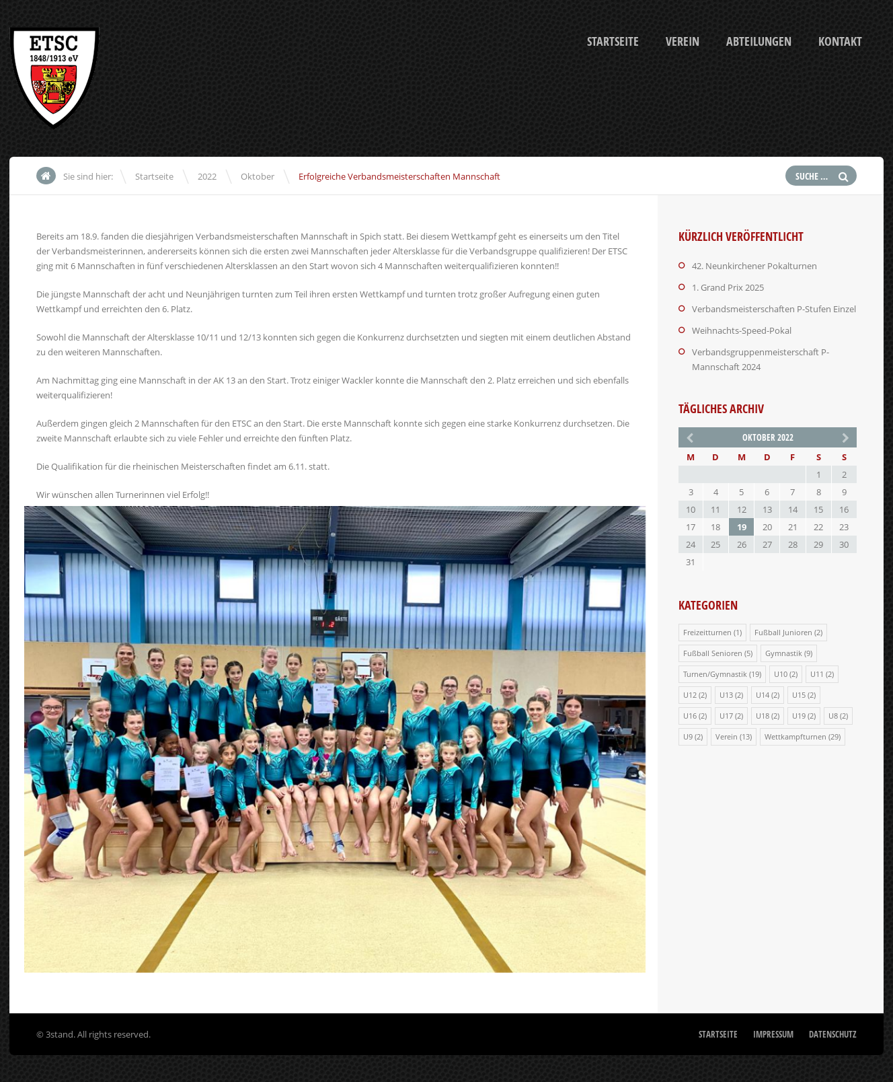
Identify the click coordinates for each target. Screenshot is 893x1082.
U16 (690, 716)
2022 (207, 176)
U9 (688, 736)
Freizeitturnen (707, 632)
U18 (762, 716)
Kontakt (840, 41)
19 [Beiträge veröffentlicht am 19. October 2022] (741, 527)
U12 (690, 695)
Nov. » (846, 436)
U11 (817, 674)
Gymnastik (783, 653)
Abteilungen (758, 41)
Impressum (773, 1034)
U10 (780, 674)
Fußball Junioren (783, 632)
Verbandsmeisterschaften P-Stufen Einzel (774, 309)
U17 (726, 716)
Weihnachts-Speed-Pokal (741, 330)
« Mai (688, 436)
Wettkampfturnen (795, 736)
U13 (726, 695)
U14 (762, 695)
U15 (799, 695)
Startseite (613, 41)
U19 (799, 716)
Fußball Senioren (712, 653)
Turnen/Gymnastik (715, 674)
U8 (833, 716)
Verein (682, 41)
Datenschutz (833, 1034)
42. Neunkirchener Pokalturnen (754, 266)
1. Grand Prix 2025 (728, 287)
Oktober (257, 176)
